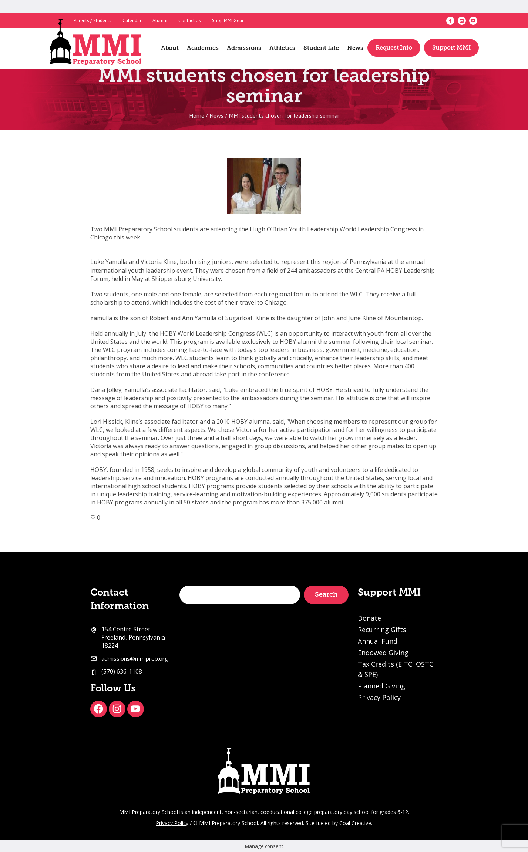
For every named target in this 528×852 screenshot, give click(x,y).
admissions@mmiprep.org (134, 658)
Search (326, 594)
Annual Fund (377, 641)
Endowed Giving (383, 652)
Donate (369, 618)
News (216, 115)
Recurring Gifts (382, 629)
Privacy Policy (379, 697)
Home (196, 115)
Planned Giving (381, 685)
